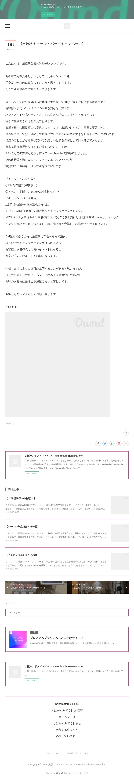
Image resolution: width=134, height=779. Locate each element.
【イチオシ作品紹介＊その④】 (22, 526)
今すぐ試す (48, 15)
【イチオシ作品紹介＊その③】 (22, 555)
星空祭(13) (9, 424)
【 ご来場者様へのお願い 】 (20, 498)
